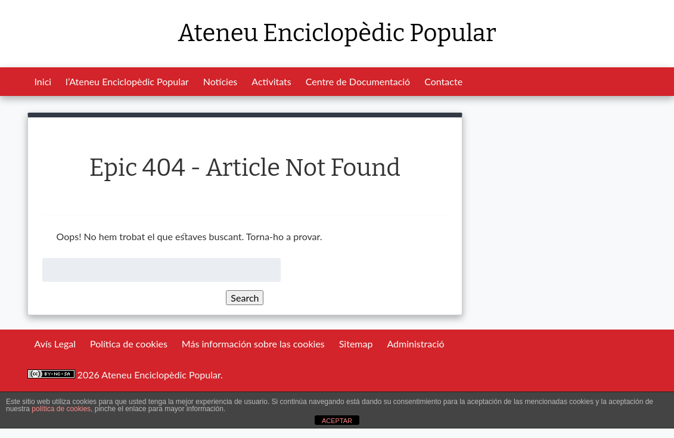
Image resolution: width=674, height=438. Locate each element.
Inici (43, 81)
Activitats (271, 81)
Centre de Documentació (358, 81)
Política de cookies (128, 343)
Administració (415, 343)
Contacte (443, 81)
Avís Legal (55, 343)
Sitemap (356, 343)
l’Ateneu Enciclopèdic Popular (127, 81)
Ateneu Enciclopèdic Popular (337, 33)
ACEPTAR (337, 420)
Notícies (220, 81)
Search (245, 297)
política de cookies (61, 409)
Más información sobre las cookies (253, 343)
